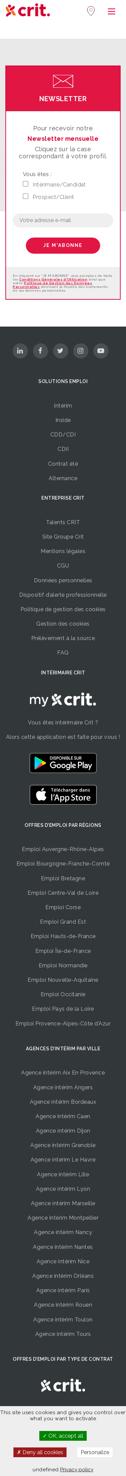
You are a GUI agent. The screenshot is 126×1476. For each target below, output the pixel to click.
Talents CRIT (63, 522)
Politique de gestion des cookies (63, 609)
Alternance (63, 478)
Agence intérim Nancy (63, 1232)
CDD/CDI (63, 434)
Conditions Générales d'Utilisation (53, 279)
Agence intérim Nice (63, 1261)
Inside (63, 420)
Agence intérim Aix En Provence (63, 1072)
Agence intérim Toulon (63, 1319)
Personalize (95, 1452)
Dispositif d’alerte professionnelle (63, 595)
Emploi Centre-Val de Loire (63, 893)
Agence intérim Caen (63, 1116)
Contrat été (63, 464)
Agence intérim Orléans (63, 1276)
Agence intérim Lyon (63, 1189)
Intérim (63, 406)
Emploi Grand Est (63, 922)
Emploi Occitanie (63, 994)
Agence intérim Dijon (63, 1131)
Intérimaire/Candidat (54, 184)
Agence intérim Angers (63, 1087)
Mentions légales (63, 551)
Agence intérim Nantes (63, 1247)
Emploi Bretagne (63, 878)
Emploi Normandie (63, 965)
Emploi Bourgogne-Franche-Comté (63, 863)
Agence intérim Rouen (63, 1305)
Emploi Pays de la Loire (63, 1009)
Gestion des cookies (63, 624)
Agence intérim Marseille (63, 1203)
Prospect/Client (48, 197)
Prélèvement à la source (63, 638)
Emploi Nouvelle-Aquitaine (63, 980)
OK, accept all (63, 1436)
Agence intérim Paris (63, 1290)
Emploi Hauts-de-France (63, 936)
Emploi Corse (63, 907)
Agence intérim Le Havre (63, 1159)
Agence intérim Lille (63, 1174)
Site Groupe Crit (63, 537)
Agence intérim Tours (63, 1334)
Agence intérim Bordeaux (63, 1102)
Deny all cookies (40, 1452)
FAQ (63, 652)
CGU (63, 565)
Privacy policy (76, 1470)
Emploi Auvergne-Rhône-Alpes (63, 849)
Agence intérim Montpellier (63, 1218)
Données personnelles (63, 580)
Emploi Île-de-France (63, 951)
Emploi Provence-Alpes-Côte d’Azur (63, 1023)
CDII (63, 449)
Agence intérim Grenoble (63, 1145)
